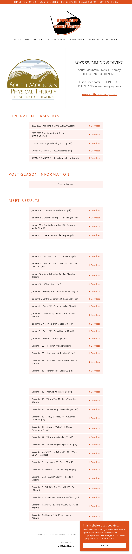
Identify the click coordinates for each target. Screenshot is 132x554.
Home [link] (17, 39)
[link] (65, 22)
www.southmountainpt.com (99, 94)
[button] (34, 39)
